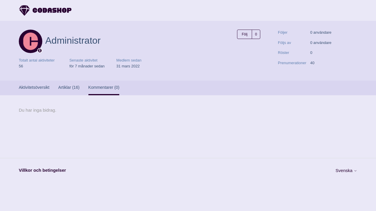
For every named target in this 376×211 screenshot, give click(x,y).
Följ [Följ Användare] (244, 34)
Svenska (346, 170)
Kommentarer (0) (104, 87)
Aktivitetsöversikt (34, 87)
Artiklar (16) (68, 87)
